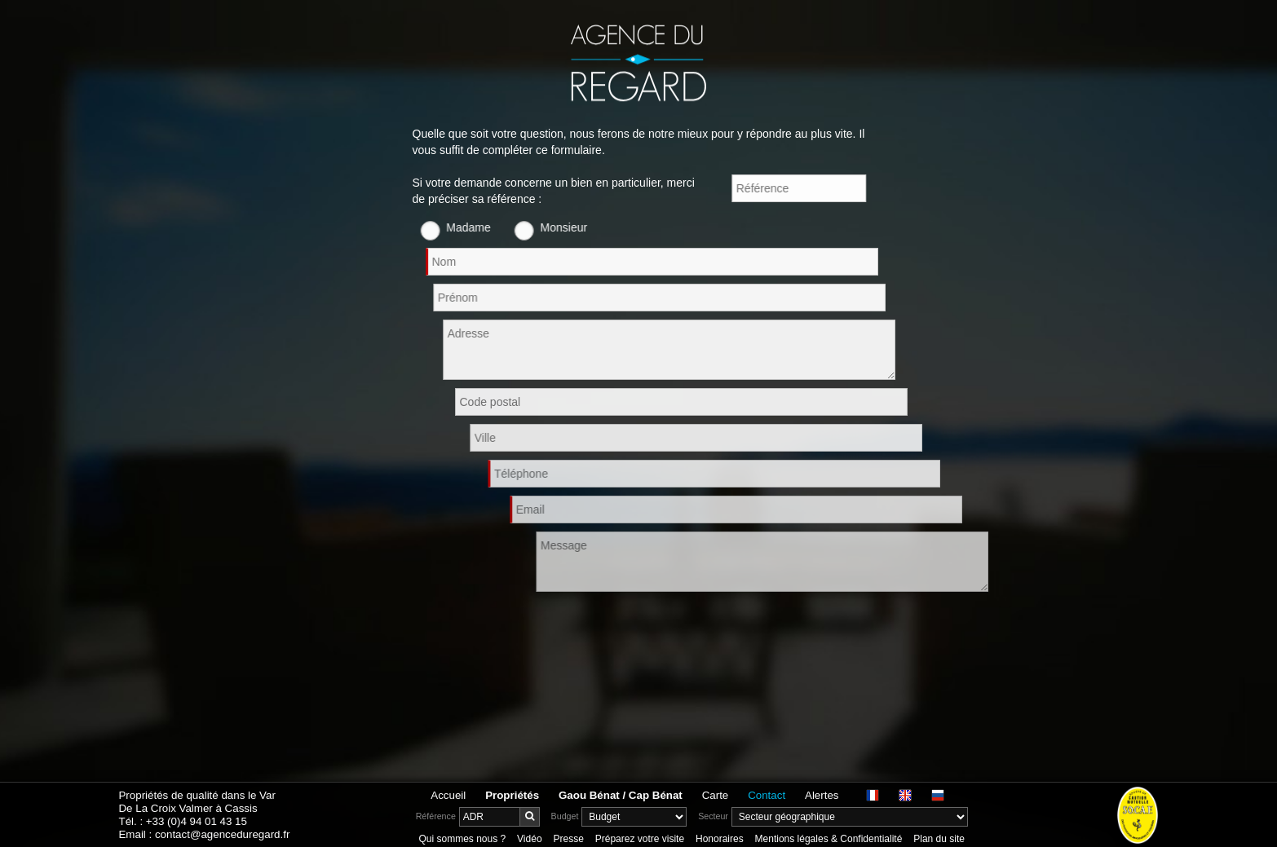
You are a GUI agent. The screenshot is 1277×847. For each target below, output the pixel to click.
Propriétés (512, 795)
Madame (485, 227)
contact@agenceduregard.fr (222, 834)
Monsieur (580, 227)
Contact (766, 795)
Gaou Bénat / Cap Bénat (621, 795)
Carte (715, 795)
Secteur (713, 816)
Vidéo (529, 839)
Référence (436, 816)
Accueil (448, 795)
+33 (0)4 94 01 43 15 (196, 821)
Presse (568, 839)
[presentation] (537, 632)
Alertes (821, 795)
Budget (565, 816)
